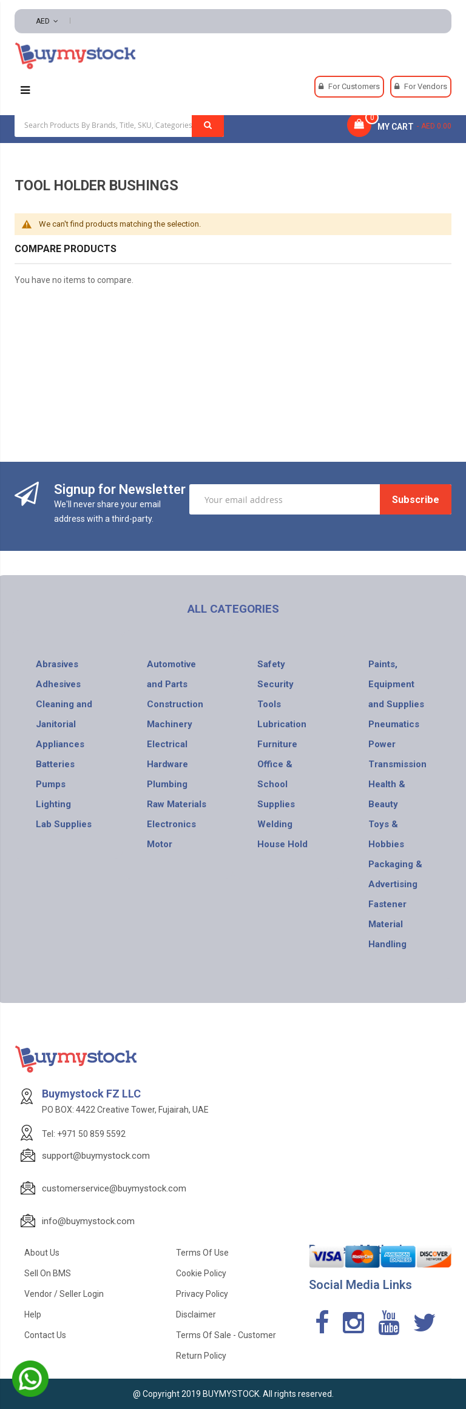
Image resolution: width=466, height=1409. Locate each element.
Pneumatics (393, 724)
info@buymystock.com (88, 1221)
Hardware (167, 764)
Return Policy (201, 1356)
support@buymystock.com (96, 1155)
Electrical (167, 744)
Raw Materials (176, 804)
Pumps (51, 784)
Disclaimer (196, 1314)
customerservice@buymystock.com (114, 1188)
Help (32, 1314)
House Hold (282, 844)
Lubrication (281, 724)
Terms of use (202, 1252)
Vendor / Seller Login (64, 1294)
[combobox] (119, 125)
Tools (269, 704)
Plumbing (167, 784)
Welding (274, 824)
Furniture (277, 744)
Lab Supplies (64, 824)
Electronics (171, 824)
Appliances (60, 744)
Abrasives (57, 664)
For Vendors (425, 86)
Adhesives (58, 684)
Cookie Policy (201, 1273)
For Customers (354, 86)
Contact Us (45, 1335)
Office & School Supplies (276, 784)
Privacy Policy (202, 1294)
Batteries (55, 764)
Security (275, 684)
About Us (41, 1252)
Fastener (387, 904)
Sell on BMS (47, 1273)
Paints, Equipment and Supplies (396, 684)
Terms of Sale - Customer (226, 1335)
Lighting (53, 804)
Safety (271, 664)
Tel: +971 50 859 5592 (84, 1134)
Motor (159, 844)
